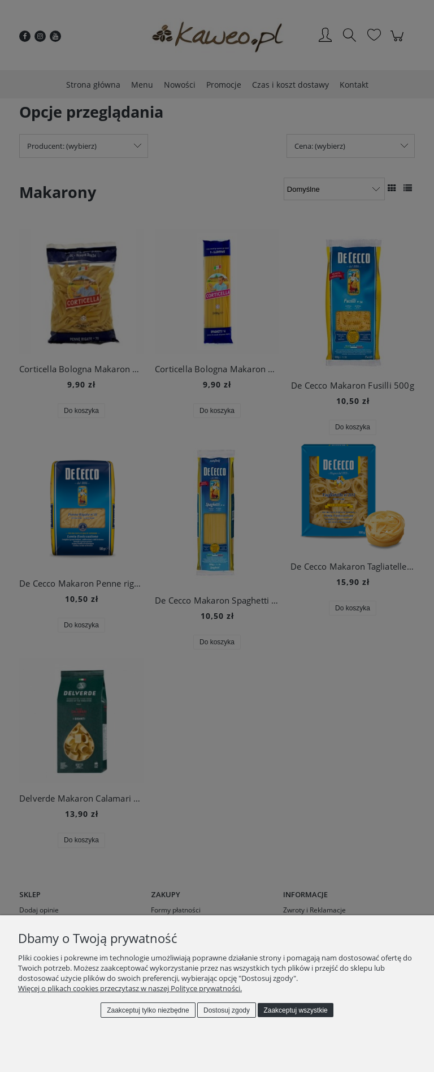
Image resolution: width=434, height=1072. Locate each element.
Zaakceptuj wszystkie (295, 1010)
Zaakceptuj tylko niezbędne (148, 1010)
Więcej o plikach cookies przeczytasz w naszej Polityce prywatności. (130, 988)
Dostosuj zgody (226, 1010)
